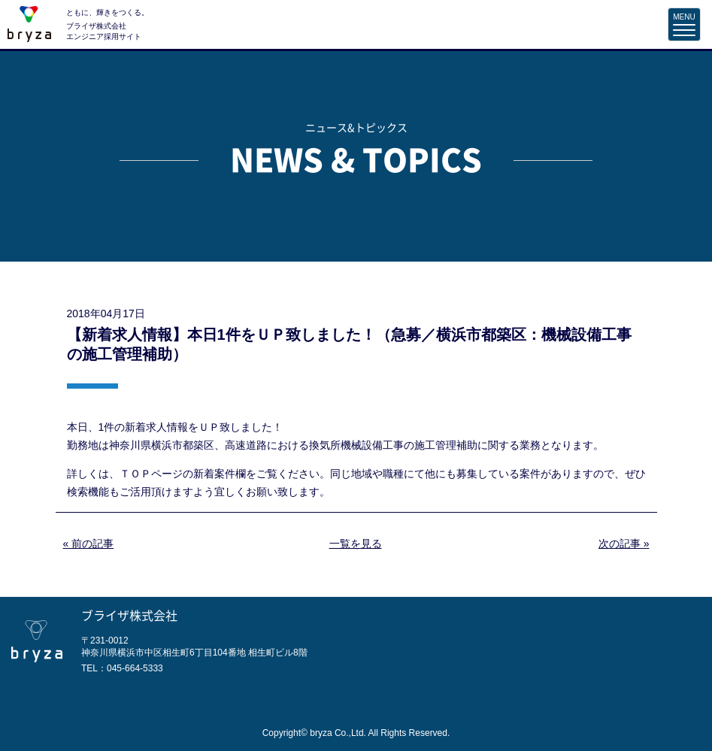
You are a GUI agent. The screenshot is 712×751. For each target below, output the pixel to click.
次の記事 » (624, 544)
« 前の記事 (88, 544)
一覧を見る (355, 544)
